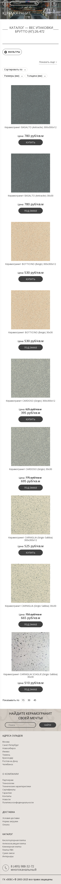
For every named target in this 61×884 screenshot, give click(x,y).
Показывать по (10, 700)
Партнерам (7, 780)
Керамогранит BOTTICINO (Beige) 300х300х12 (30, 264)
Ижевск (5, 752)
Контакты (6, 796)
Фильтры (12, 52)
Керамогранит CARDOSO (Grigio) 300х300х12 (30, 401)
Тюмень (6, 755)
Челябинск (7, 764)
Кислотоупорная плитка (14, 840)
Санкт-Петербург (10, 745)
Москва (5, 742)
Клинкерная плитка (11, 847)
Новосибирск (9, 748)
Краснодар (7, 758)
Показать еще (48, 62)
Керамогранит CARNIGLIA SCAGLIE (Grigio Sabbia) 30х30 (30, 675)
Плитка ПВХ (7, 850)
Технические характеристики (16, 786)
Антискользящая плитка (14, 843)
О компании (10, 773)
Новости (6, 799)
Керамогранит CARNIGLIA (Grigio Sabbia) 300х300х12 (30, 538)
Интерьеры (8, 856)
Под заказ (30, 210)
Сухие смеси (8, 853)
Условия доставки (11, 818)
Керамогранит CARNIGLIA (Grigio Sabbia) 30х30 (30, 606)
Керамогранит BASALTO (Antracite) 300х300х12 (30, 127)
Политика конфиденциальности (18, 802)
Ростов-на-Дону (10, 761)
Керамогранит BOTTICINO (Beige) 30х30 (30, 332)
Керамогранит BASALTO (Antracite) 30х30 (30, 195)
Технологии (8, 783)
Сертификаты (8, 790)
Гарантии (7, 793)
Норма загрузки (10, 821)
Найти (47, 725)
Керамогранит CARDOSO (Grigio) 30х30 (30, 469)
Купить (30, 142)
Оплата (5, 825)
